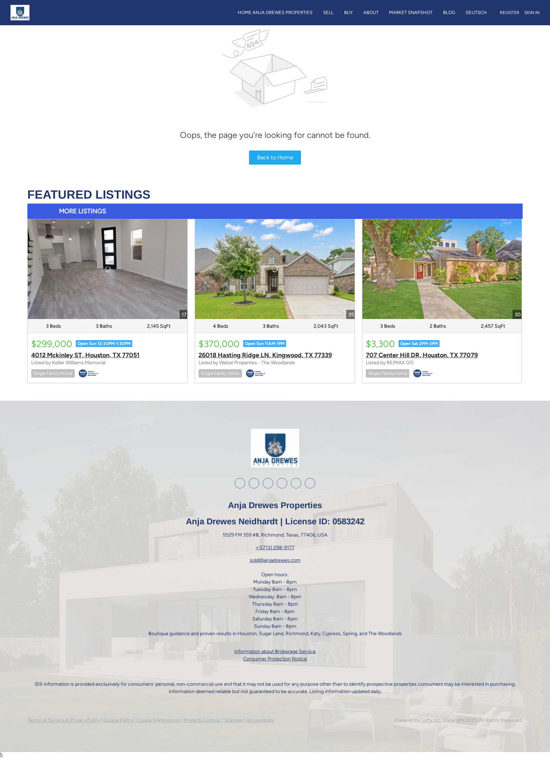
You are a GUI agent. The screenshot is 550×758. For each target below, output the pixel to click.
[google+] (296, 483)
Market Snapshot (410, 12)
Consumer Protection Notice (275, 659)
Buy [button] (348, 12)
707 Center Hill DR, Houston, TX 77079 (422, 355)
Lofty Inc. (431, 720)
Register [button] (509, 12)
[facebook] (240, 483)
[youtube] (282, 483)
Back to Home (275, 157)
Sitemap (233, 720)
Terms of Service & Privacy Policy (63, 720)
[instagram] (268, 483)
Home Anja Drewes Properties (275, 12)
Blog (449, 12)
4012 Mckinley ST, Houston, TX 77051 (85, 355)
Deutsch (476, 12)
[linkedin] (254, 483)
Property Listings (202, 720)
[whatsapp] (310, 483)
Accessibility (260, 720)
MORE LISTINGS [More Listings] (82, 211)
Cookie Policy (118, 720)
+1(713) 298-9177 (275, 548)
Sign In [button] (531, 12)
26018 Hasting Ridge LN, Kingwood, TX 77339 (265, 355)
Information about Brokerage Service (275, 651)
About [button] (370, 12)
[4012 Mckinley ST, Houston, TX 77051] (107, 269)
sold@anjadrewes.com (275, 560)
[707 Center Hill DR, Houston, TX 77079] (442, 269)
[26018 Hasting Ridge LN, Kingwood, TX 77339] (275, 269)
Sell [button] (328, 12)
